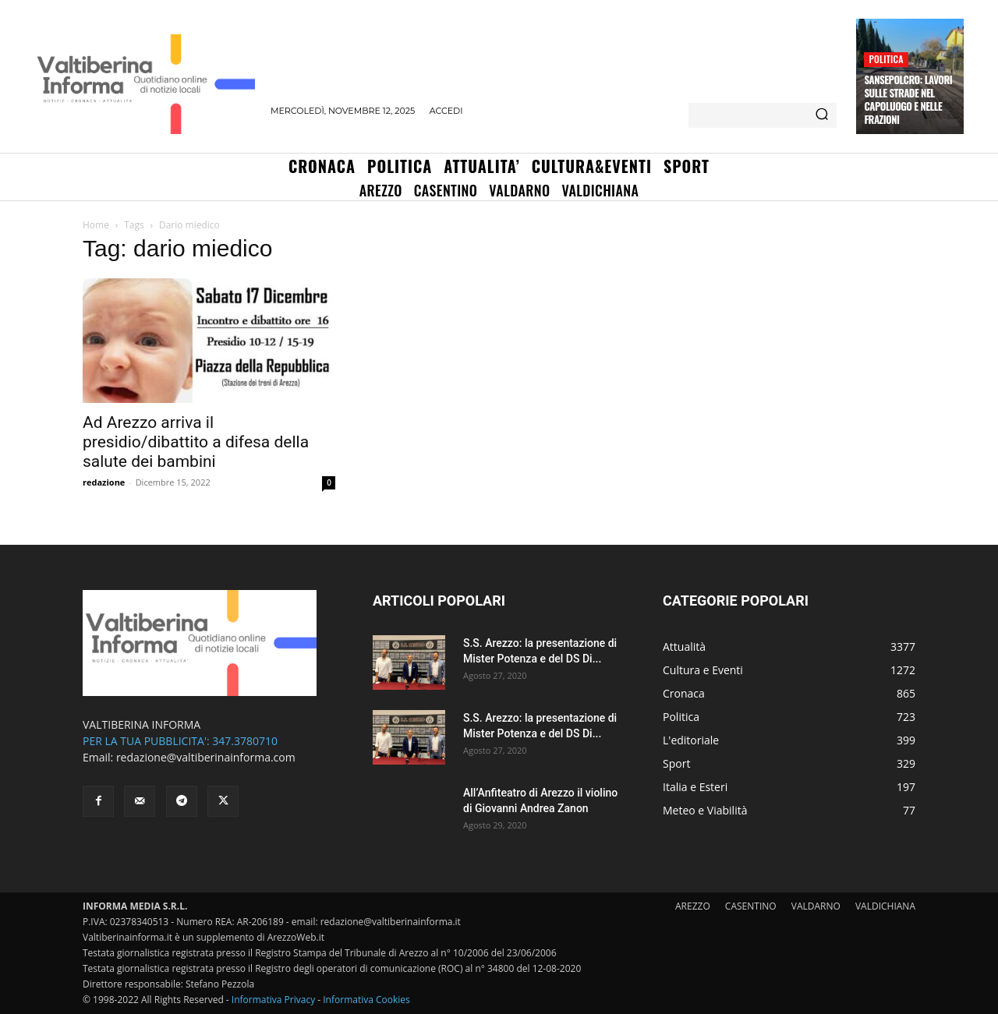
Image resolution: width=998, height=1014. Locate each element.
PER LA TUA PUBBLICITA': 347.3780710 (180, 740)
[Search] (822, 115)
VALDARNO (816, 906)
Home (96, 224)
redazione (104, 482)
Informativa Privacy (273, 999)
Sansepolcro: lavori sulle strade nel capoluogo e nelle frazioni (908, 99)
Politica (886, 58)
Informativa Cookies (366, 999)
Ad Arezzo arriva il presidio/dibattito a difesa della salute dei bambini (196, 442)
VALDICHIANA (885, 906)
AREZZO (692, 906)
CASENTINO (751, 906)
